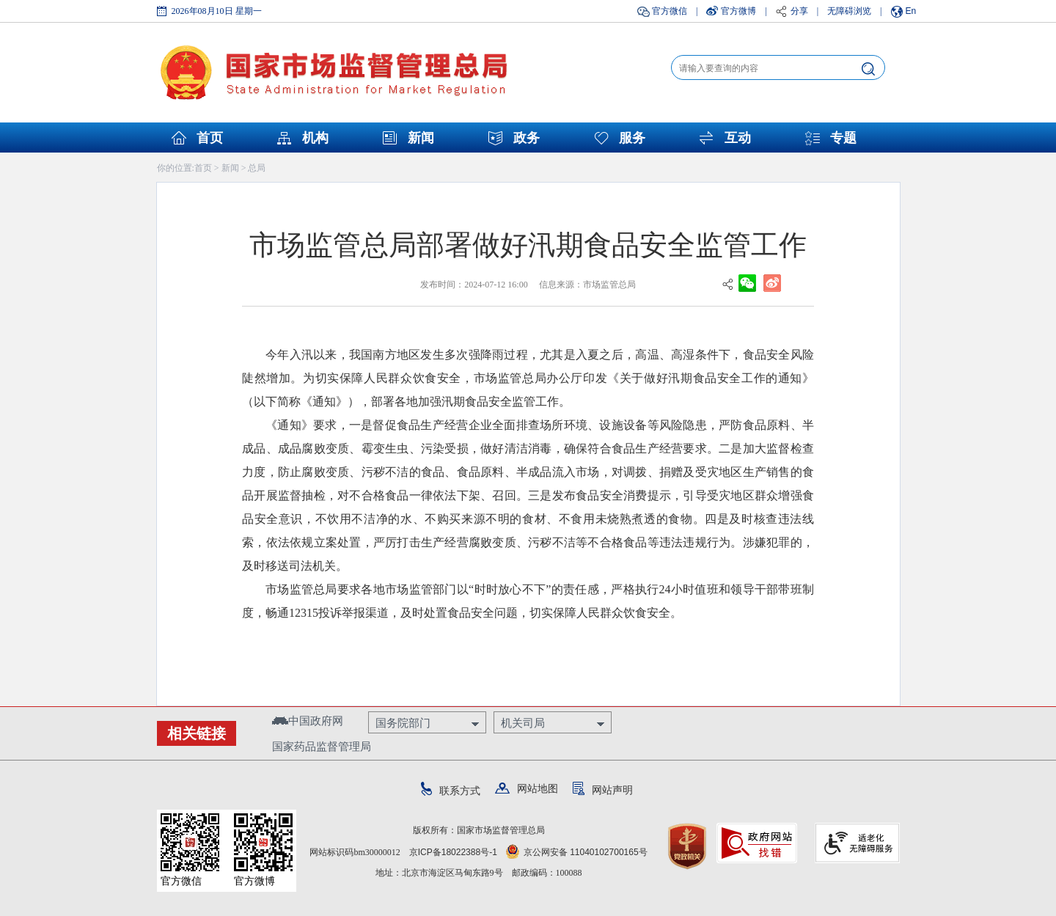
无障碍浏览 (849, 11)
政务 (526, 138)
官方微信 (669, 11)
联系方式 (450, 790)
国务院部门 (402, 723)
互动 (738, 138)
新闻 (421, 138)
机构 (315, 138)
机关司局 (523, 723)
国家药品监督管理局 (321, 746)
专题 (843, 138)
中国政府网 (307, 720)
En (911, 11)
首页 (210, 138)
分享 (799, 11)
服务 (632, 138)
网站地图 (526, 788)
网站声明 (603, 790)
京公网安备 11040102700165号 (577, 852)
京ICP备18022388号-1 (453, 852)
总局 (256, 168)
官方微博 (738, 11)
